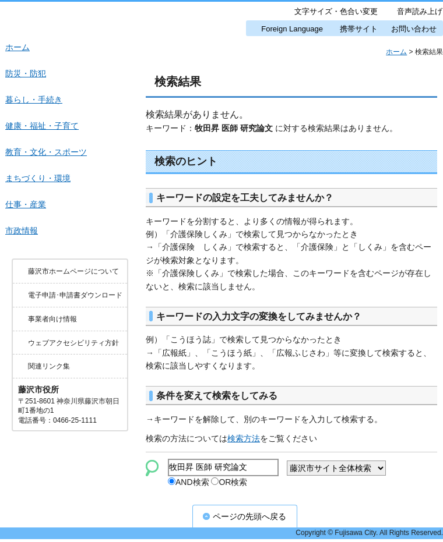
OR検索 (229, 483)
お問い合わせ (414, 28)
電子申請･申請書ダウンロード (75, 295)
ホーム (396, 52)
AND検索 (188, 483)
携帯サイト (359, 28)
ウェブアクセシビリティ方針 (73, 343)
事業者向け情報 (52, 319)
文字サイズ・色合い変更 (336, 11)
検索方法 (243, 438)
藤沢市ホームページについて (73, 271)
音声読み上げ (419, 11)
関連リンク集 (49, 366)
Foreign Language (292, 28)
